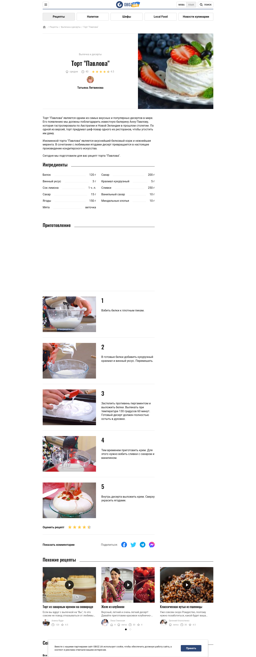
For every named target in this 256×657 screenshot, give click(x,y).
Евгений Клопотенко (179, 620)
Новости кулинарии (196, 16)
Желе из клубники (112, 606)
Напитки (92, 16)
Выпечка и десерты (71, 27)
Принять (191, 648)
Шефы (126, 16)
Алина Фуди (57, 620)
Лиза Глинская (117, 620)
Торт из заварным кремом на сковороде (68, 606)
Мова (181, 5)
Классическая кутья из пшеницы (181, 606)
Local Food (161, 16)
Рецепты (59, 16)
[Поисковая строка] (205, 4)
